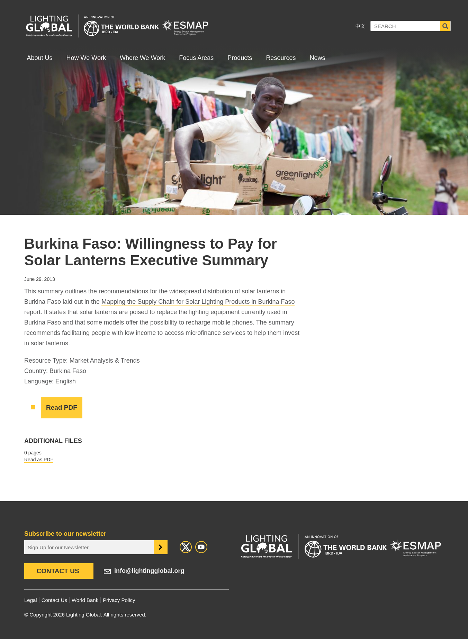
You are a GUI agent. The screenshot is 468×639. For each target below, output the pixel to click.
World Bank (85, 600)
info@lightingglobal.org (149, 570)
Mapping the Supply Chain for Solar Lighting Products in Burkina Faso (198, 301)
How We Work (86, 57)
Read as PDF (38, 459)
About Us (40, 57)
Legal (30, 600)
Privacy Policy (119, 600)
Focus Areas (196, 57)
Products (239, 57)
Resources (281, 57)
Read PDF (61, 407)
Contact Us (57, 571)
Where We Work (142, 57)
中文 (360, 26)
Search (445, 26)
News (317, 57)
